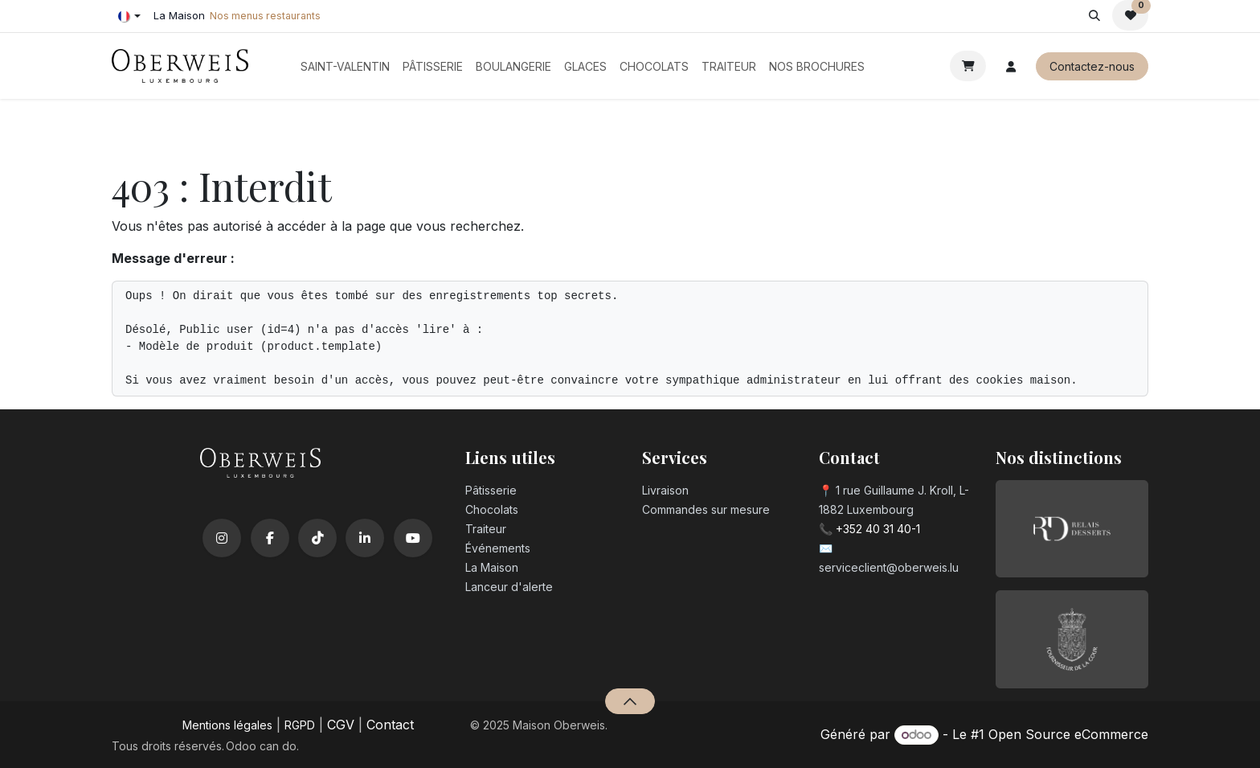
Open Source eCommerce (1068, 734)
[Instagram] (221, 538)
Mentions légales (227, 725)
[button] (1094, 15)
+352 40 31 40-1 (878, 529)
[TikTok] (317, 538)
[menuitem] (345, 66)
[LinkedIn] (365, 538)
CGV (340, 725)
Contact (390, 725)
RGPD (299, 725)
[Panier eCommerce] (968, 66)
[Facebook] (270, 538)
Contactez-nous (1092, 66)
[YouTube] (413, 538)
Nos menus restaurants (265, 16)
